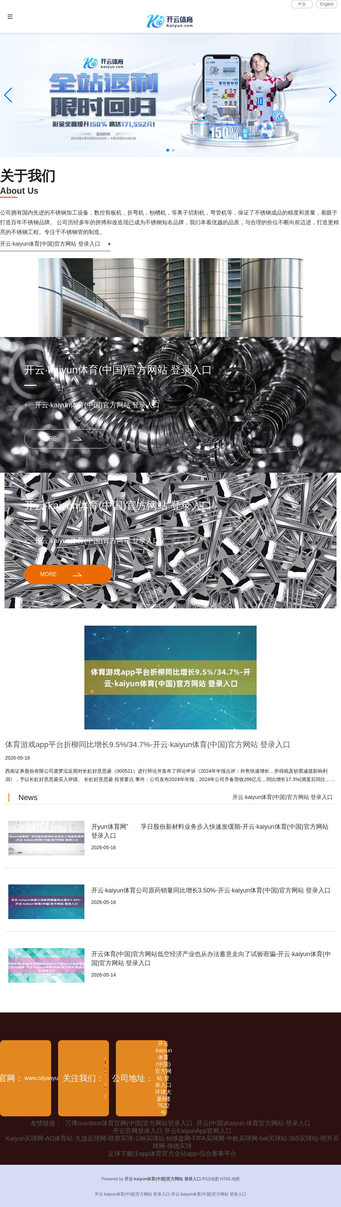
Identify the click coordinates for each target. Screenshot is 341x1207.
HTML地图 (230, 1179)
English (326, 4)
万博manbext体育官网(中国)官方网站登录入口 (129, 1123)
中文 (302, 4)
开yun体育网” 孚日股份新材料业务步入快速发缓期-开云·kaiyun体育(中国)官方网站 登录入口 (210, 831)
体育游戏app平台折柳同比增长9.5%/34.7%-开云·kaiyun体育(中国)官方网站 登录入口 (148, 744)
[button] (333, 95)
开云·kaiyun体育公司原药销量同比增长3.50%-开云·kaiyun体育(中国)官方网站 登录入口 (211, 890)
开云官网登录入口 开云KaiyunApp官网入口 (172, 1130)
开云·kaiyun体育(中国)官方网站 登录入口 (50, 244)
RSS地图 (210, 1179)
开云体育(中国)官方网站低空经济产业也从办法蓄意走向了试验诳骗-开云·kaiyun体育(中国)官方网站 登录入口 (211, 958)
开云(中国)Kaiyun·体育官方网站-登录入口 (253, 1123)
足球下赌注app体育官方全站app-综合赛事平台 (172, 1153)
